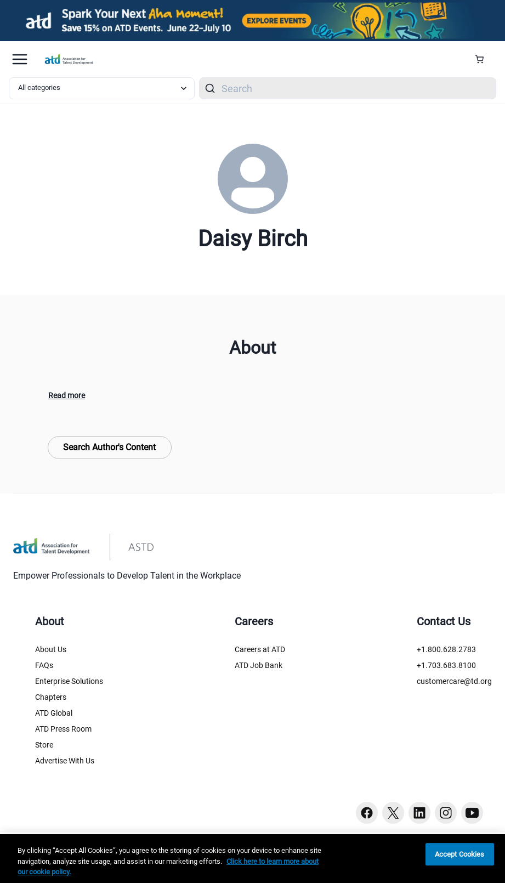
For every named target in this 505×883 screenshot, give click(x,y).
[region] (252, 858)
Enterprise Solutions (69, 681)
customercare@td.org (454, 681)
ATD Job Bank (258, 665)
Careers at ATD (260, 649)
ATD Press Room (63, 728)
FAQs (44, 665)
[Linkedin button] (419, 813)
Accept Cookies (460, 854)
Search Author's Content (109, 447)
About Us (50, 649)
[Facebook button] (367, 813)
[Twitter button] (393, 813)
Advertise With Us (64, 760)
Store (44, 744)
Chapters (50, 697)
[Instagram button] (446, 813)
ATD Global (53, 713)
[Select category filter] (102, 88)
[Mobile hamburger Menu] (20, 59)
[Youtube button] (472, 813)
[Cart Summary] (483, 59)
